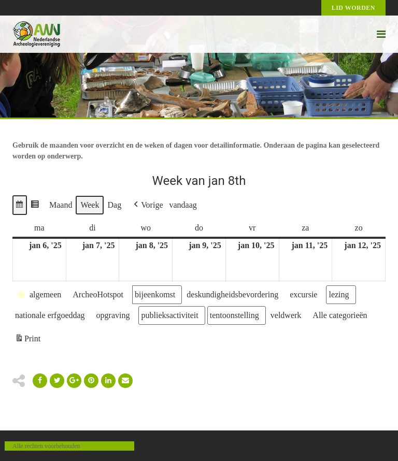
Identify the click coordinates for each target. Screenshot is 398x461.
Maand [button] (60, 204)
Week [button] (89, 204)
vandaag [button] (183, 204)
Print (27, 340)
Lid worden (353, 7)
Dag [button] (114, 204)
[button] (19, 205)
